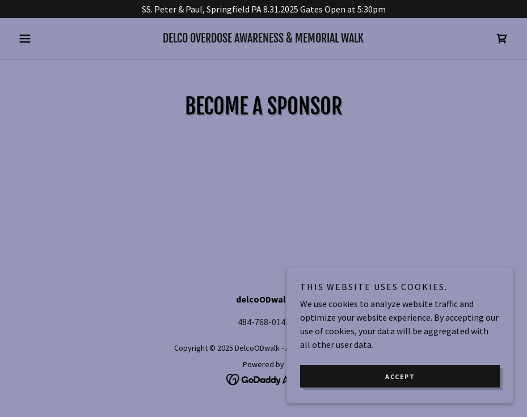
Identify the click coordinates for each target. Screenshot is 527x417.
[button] (51, 38)
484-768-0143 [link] (264, 321)
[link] (263, 39)
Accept (400, 376)
